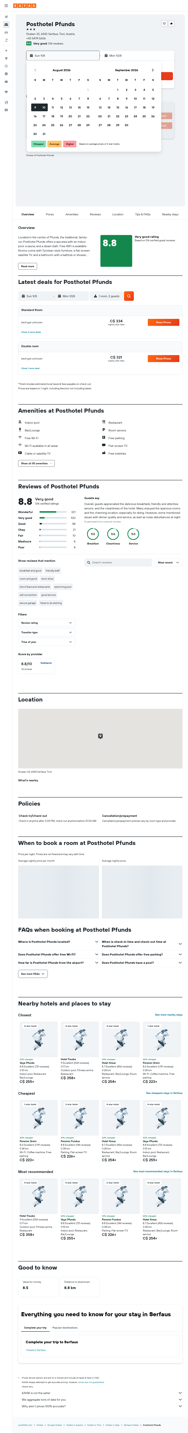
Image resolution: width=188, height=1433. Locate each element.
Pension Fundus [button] (70, 1141)
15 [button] (88, 107)
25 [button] (52, 125)
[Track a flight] (6, 66)
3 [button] (44, 98)
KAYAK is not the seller (102, 1393)
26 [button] (61, 125)
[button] (6, 6)
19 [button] (61, 116)
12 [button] (61, 107)
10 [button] (44, 107)
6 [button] (70, 98)
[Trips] (6, 92)
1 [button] (87, 90)
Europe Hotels (55, 1425)
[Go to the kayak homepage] (24, 5)
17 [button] (44, 116)
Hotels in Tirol (94, 1425)
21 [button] (79, 116)
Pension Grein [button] (151, 1062)
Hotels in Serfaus (36, 1350)
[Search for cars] (6, 32)
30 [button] (35, 134)
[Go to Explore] (6, 58)
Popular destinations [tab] (65, 1327)
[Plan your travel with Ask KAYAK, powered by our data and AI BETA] (6, 50)
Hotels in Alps (113, 1425)
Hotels (40, 1425)
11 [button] (53, 107)
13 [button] (70, 107)
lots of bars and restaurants (35, 586)
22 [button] (88, 116)
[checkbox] (36, 666)
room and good (28, 578)
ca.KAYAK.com (25, 1425)
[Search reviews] (121, 562)
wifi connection (28, 595)
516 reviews (55, 43)
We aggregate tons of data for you (102, 1399)
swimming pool (62, 586)
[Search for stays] (6, 24)
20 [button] (70, 116)
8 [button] (88, 98)
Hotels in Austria (74, 1425)
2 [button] (35, 98)
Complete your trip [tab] (35, 1327)
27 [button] (70, 125)
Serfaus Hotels (131, 1425)
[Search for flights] (6, 17)
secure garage (28, 603)
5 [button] (61, 98)
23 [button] (35, 125)
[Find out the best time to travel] (6, 73)
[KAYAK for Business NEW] (6, 81)
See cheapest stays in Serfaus (164, 1093)
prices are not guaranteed (91, 1382)
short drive (47, 578)
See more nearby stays (168, 1014)
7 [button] (79, 98)
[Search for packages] (6, 40)
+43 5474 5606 (36, 38)
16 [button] (35, 116)
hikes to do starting (51, 603)
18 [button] (52, 116)
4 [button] (53, 98)
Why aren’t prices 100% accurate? (102, 1406)
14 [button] (79, 107)
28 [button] (79, 125)
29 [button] (88, 125)
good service (48, 595)
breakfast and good (30, 570)
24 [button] (44, 125)
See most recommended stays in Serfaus (157, 1171)
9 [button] (35, 107)
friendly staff (52, 570)
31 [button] (44, 134)
